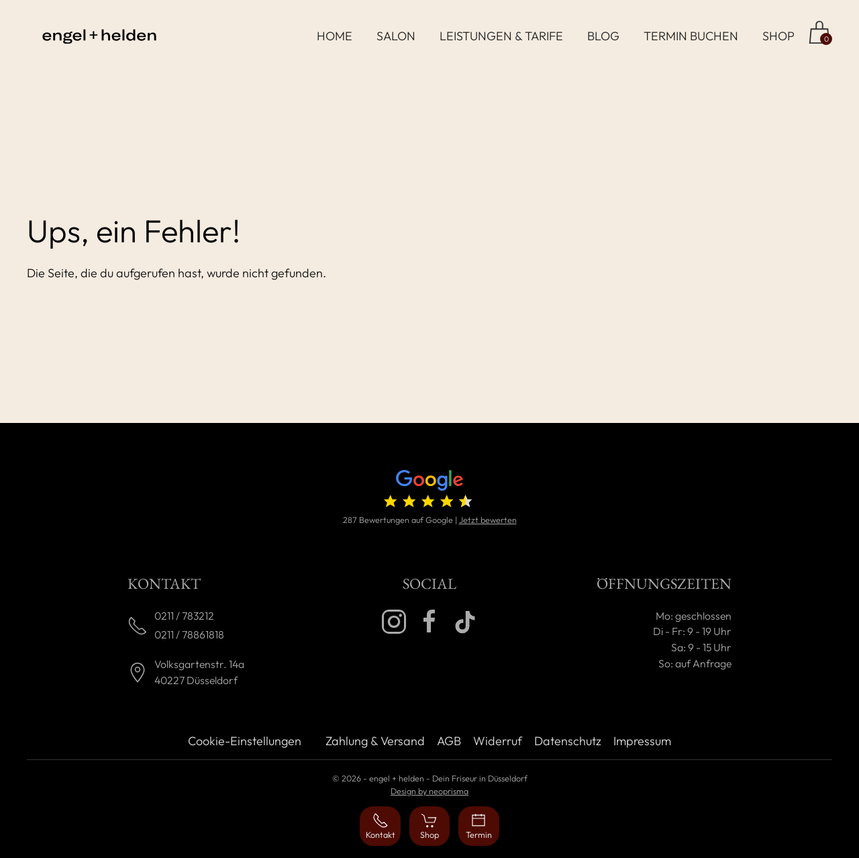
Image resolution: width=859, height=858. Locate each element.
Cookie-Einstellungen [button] (244, 741)
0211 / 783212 (184, 615)
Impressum (642, 741)
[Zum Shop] (819, 32)
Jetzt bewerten (488, 519)
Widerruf (497, 741)
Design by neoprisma (429, 790)
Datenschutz (567, 741)
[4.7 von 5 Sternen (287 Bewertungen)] (429, 492)
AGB (449, 741)
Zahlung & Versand (375, 741)
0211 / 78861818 (189, 634)
